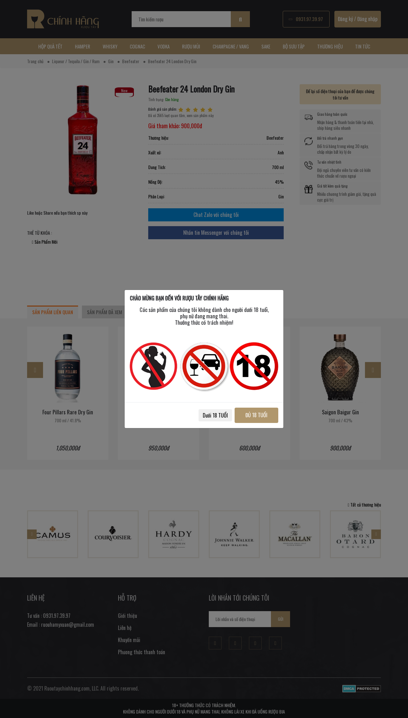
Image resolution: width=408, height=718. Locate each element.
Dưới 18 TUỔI (210, 415)
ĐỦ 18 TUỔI (254, 415)
